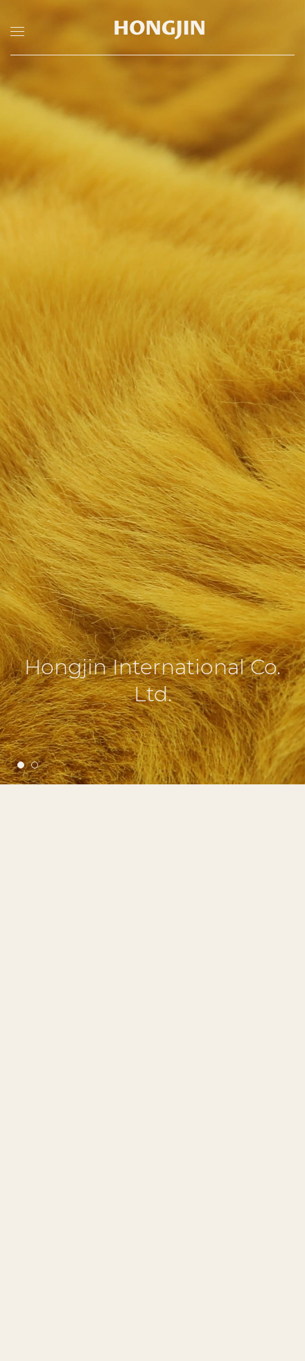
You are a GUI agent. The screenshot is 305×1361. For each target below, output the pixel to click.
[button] (20, 549)
